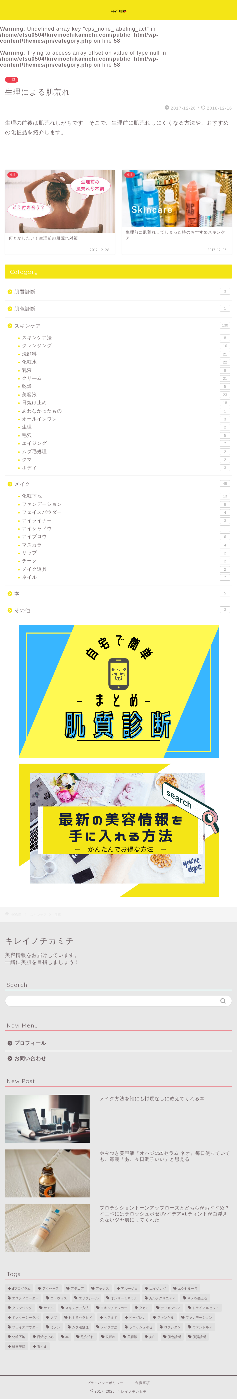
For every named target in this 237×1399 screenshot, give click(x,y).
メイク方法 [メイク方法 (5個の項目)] (109, 1327)
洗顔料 (126, 354)
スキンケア (122, 325)
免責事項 (142, 1383)
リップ (126, 553)
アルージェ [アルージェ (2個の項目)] (129, 1288)
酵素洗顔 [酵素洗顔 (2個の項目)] (18, 1346)
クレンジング (126, 346)
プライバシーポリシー (105, 1383)
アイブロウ (126, 536)
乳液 (126, 370)
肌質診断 (122, 291)
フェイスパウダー (126, 512)
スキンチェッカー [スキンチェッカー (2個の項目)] (114, 1308)
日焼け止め (126, 402)
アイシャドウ (126, 528)
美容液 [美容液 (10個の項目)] (132, 1337)
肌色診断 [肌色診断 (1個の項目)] (174, 1337)
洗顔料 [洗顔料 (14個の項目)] (111, 1337)
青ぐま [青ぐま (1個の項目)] (42, 1346)
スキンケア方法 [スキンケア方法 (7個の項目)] (77, 1308)
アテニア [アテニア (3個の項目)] (77, 1288)
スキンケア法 (126, 338)
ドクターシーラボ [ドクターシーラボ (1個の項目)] (25, 1317)
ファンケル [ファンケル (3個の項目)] (165, 1317)
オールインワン (126, 419)
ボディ (126, 467)
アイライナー (126, 520)
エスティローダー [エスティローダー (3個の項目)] (25, 1298)
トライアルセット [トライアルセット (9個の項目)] (205, 1308)
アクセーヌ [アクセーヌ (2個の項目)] (50, 1288)
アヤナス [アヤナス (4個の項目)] (102, 1288)
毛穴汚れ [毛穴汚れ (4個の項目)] (87, 1337)
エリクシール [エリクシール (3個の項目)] (89, 1298)
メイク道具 (126, 569)
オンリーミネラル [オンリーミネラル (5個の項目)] (124, 1298)
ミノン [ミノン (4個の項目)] (55, 1327)
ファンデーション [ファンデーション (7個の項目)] (199, 1317)
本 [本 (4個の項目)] (67, 1337)
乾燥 (126, 386)
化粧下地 (126, 496)
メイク (122, 483)
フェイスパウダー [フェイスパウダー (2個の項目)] (25, 1327)
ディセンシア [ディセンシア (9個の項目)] (171, 1308)
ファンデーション (126, 504)
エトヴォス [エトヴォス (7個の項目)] (58, 1298)
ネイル (126, 577)
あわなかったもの (126, 411)
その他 (122, 609)
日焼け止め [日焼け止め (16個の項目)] (45, 1337)
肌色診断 (122, 308)
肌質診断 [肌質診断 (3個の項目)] (199, 1337)
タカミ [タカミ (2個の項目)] (144, 1308)
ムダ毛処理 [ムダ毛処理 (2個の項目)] (80, 1327)
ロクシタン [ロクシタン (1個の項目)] (172, 1327)
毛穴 (126, 435)
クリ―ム (126, 378)
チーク (126, 561)
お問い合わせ (30, 1058)
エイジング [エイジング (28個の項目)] (157, 1288)
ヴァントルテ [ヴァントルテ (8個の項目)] (202, 1327)
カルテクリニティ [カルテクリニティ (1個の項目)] (162, 1298)
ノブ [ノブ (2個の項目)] (53, 1317)
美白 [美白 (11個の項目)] (152, 1337)
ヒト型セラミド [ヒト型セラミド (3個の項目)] (80, 1317)
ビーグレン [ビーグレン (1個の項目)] (137, 1317)
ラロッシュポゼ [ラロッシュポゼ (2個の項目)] (140, 1327)
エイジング (126, 443)
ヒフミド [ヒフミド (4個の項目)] (110, 1317)
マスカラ (126, 545)
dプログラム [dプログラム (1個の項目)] (21, 1288)
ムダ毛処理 (126, 451)
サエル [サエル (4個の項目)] (49, 1308)
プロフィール (30, 1043)
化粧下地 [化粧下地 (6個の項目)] (18, 1337)
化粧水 (126, 362)
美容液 (126, 394)
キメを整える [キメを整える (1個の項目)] (197, 1298)
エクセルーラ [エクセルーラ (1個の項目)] (188, 1288)
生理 (11, 80)
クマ (126, 459)
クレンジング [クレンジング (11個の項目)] (22, 1308)
